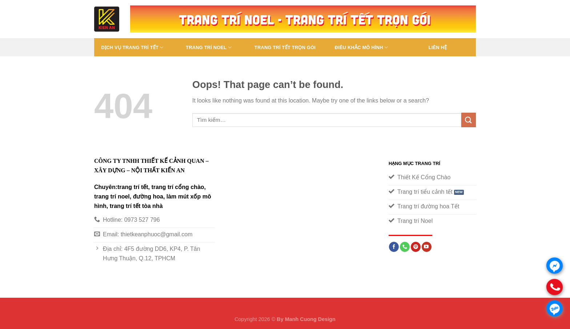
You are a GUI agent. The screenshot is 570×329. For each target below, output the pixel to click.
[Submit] (468, 120)
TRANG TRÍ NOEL (209, 47)
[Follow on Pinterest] (416, 247)
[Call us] (405, 247)
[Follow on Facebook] (394, 247)
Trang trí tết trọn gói (285, 47)
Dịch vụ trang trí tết (132, 47)
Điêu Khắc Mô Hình (361, 47)
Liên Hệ (438, 47)
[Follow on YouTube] (426, 247)
